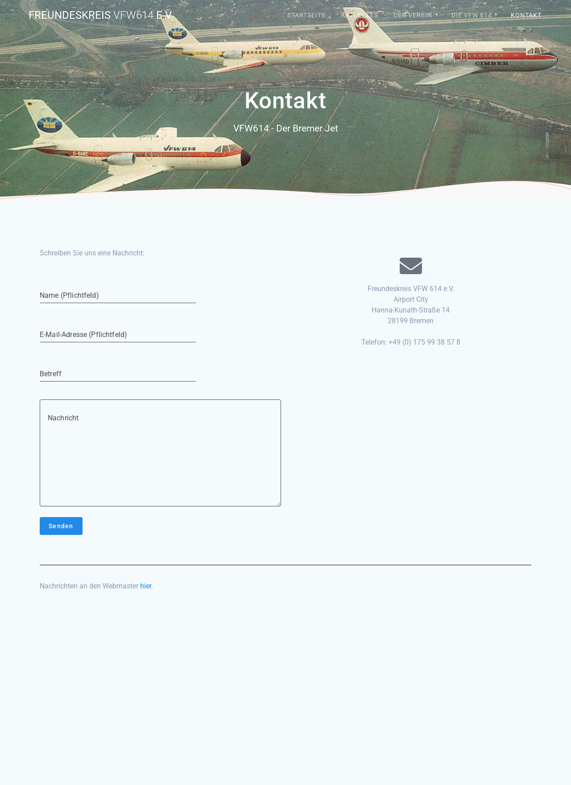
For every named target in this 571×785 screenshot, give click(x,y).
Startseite (306, 15)
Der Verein (412, 15)
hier (145, 586)
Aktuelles (359, 15)
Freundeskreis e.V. (101, 15)
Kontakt (526, 15)
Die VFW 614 (471, 15)
